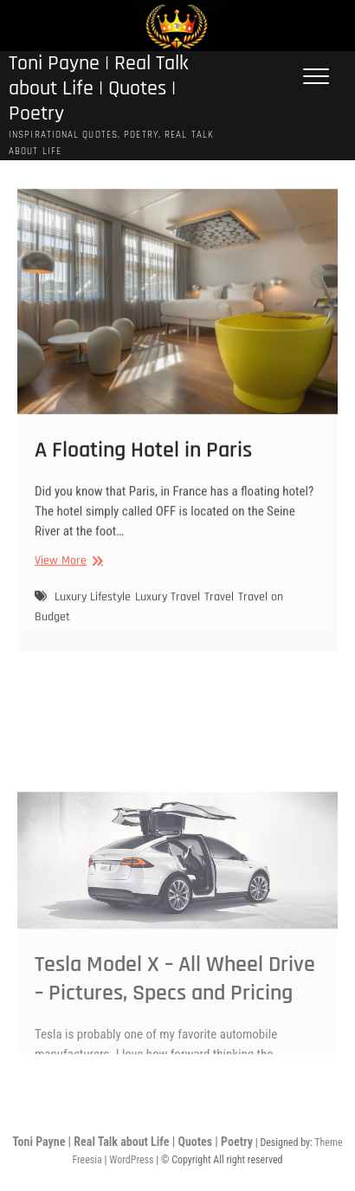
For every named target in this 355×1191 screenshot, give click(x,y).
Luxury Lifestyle (93, 607)
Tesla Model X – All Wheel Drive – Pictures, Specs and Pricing (175, 1023)
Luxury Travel (167, 607)
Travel (219, 607)
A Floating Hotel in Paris (143, 459)
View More (67, 570)
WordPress (131, 1160)
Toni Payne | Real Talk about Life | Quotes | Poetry (99, 89)
